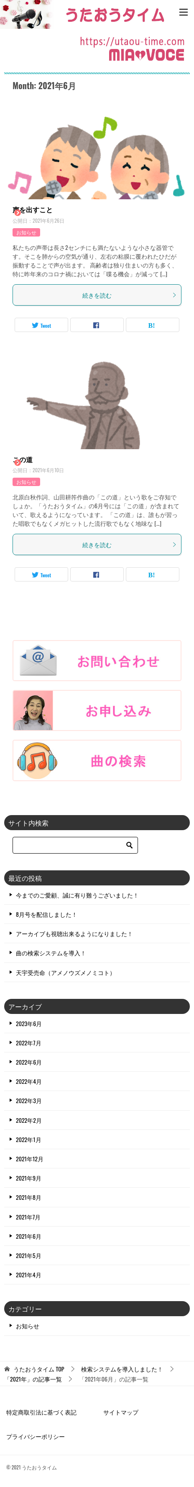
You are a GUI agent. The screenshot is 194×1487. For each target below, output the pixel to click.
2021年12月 (29, 1158)
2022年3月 (29, 1100)
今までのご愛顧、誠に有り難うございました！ (77, 894)
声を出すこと (33, 209)
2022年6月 (29, 1061)
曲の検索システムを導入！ (51, 952)
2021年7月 (28, 1216)
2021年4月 (28, 1274)
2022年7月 (28, 1042)
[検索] (75, 845)
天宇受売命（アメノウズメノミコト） (65, 972)
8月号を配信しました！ (46, 914)
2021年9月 (28, 1177)
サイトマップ (120, 1411)
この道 (23, 459)
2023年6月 (29, 1023)
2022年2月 (29, 1120)
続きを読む (129, 295)
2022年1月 (28, 1139)
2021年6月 (28, 1236)
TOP (38, 1369)
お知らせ (26, 232)
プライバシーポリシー (35, 1436)
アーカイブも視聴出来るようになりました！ (74, 933)
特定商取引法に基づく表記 (41, 1411)
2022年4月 (29, 1081)
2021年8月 (28, 1197)
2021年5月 (28, 1255)
